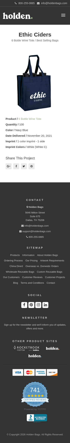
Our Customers (11, 277)
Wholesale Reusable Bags (20, 271)
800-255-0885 (35, 237)
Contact (51, 282)
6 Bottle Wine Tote (29, 118)
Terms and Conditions (32, 282)
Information (28, 255)
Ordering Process (13, 260)
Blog (15, 282)
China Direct (16, 266)
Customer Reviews (32, 277)
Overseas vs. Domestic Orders (42, 266)
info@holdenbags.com (35, 225)
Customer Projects (55, 277)
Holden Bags (36, 207)
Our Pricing (31, 260)
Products (15, 255)
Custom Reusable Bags (49, 271)
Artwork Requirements (52, 260)
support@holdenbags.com (35, 231)
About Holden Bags (47, 255)
